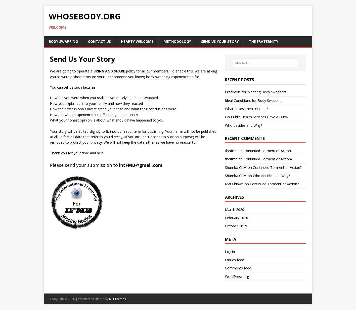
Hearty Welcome (137, 41)
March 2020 (234, 209)
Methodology (177, 41)
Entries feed (234, 259)
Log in (230, 251)
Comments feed (238, 268)
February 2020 (236, 217)
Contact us (99, 41)
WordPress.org (237, 276)
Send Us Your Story (220, 41)
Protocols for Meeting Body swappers (255, 92)
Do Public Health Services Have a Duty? (256, 117)
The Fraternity (263, 41)
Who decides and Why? (243, 125)
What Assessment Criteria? (246, 108)
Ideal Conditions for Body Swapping (253, 100)
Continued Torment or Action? (268, 150)
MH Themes (117, 299)
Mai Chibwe (234, 184)
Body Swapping (63, 41)
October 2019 (236, 226)
